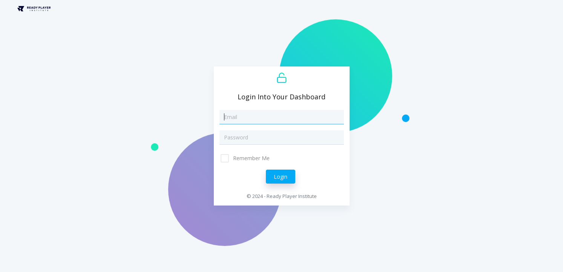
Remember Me (251, 158)
